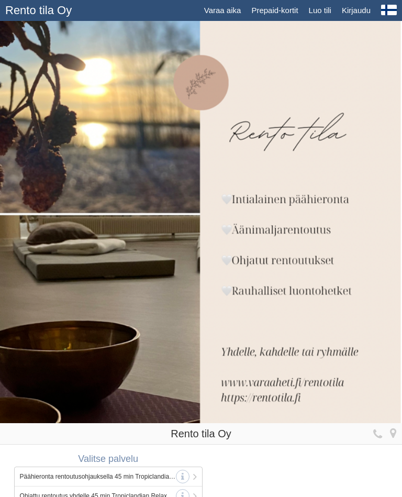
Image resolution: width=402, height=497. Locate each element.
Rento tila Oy (38, 10)
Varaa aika (222, 10)
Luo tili (320, 10)
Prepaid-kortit (274, 10)
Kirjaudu (356, 10)
